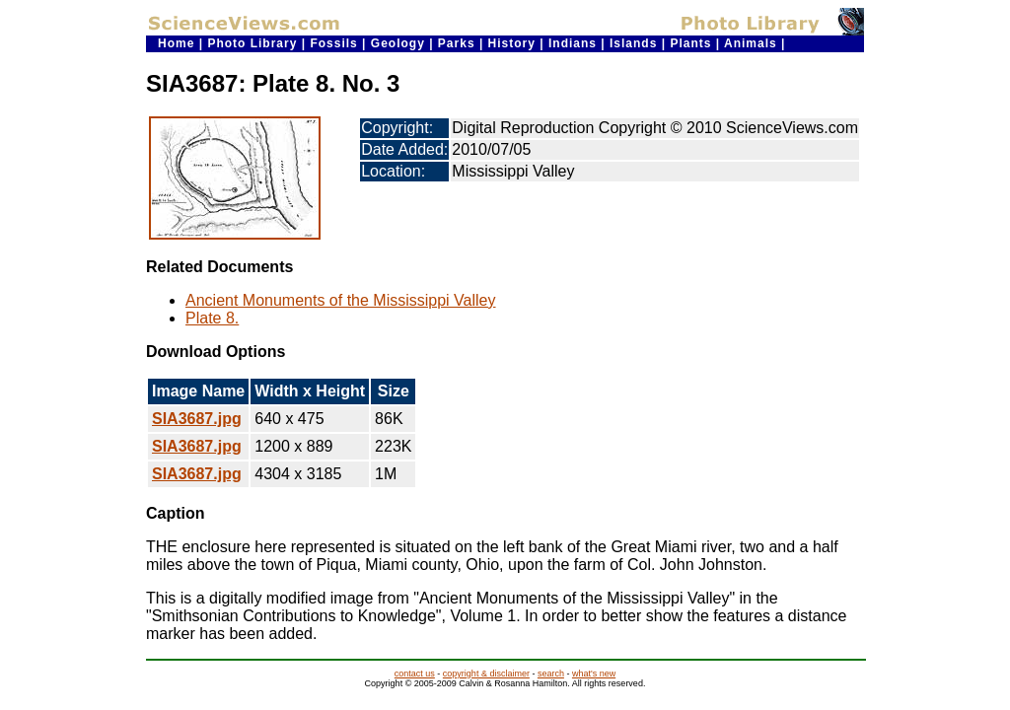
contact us (415, 673)
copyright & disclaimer (486, 673)
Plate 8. (212, 318)
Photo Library (252, 43)
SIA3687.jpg (197, 418)
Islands (633, 43)
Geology (398, 43)
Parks (456, 43)
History (512, 43)
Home (176, 43)
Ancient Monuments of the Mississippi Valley (340, 300)
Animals (750, 43)
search (551, 673)
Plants (690, 43)
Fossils (333, 43)
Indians (572, 43)
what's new (593, 673)
